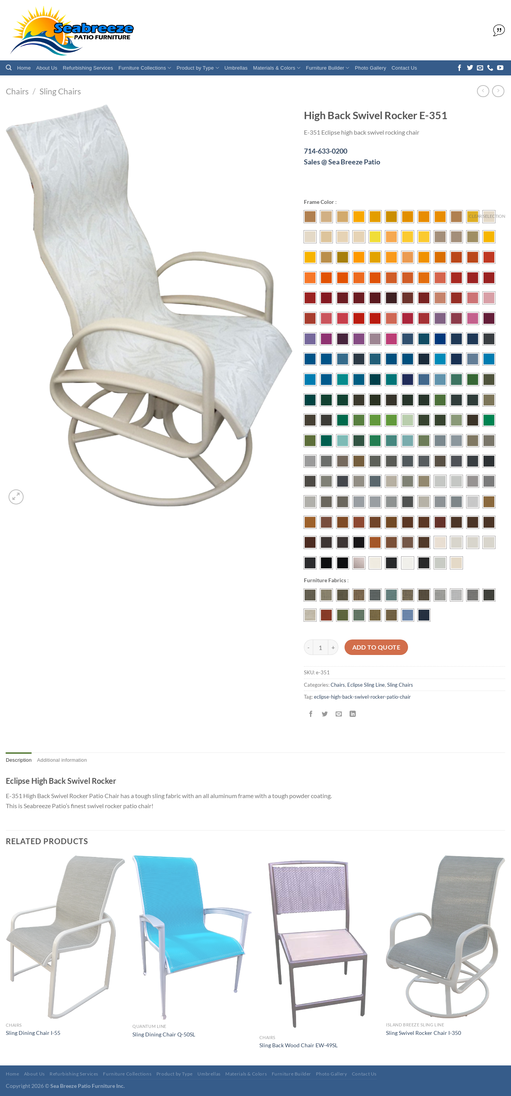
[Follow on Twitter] (470, 68)
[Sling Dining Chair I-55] (65, 937)
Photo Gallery (370, 68)
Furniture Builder (327, 68)
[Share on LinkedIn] (352, 714)
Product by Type (198, 68)
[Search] (9, 67)
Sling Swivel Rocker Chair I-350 (423, 1032)
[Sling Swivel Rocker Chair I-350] (445, 936)
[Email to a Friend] (339, 714)
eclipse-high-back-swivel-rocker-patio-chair (362, 697)
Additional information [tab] (62, 760)
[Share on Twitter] (325, 714)
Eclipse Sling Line (366, 685)
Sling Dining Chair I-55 (33, 1032)
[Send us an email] (480, 68)
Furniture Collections (144, 68)
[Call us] (490, 68)
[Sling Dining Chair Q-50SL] (192, 937)
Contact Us (404, 68)
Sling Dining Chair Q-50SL (163, 1034)
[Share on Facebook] (311, 714)
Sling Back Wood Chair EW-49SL (298, 1045)
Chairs (17, 91)
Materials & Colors (277, 68)
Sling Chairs (60, 91)
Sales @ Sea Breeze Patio (342, 161)
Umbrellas (236, 68)
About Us (47, 68)
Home (24, 68)
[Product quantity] (320, 647)
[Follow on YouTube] (500, 68)
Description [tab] (19, 760)
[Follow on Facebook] (459, 68)
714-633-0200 (325, 151)
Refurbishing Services (88, 68)
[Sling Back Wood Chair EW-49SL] (319, 943)
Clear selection (487, 216)
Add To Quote (376, 647)
